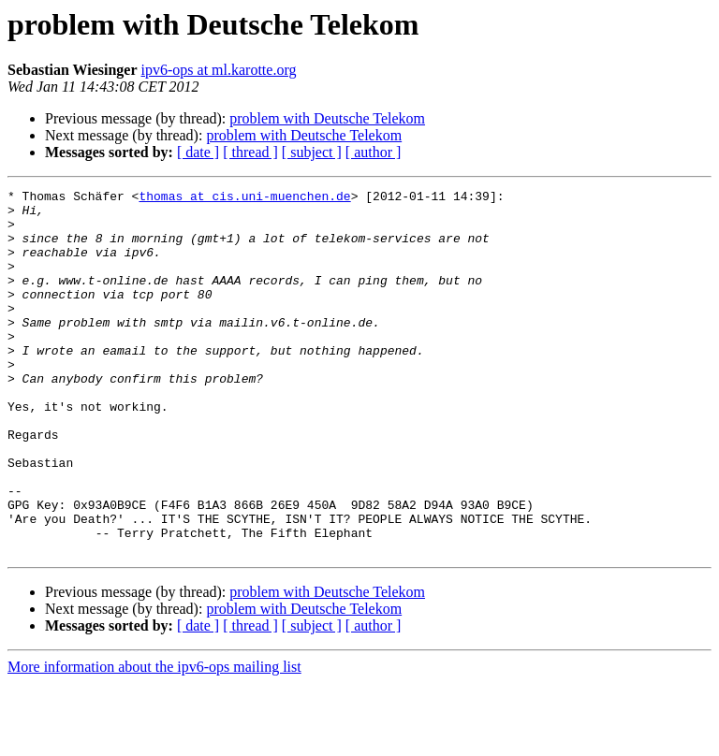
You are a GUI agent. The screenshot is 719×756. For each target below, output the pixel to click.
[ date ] (198, 152)
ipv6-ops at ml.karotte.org (219, 70)
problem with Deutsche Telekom (327, 118)
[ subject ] (312, 152)
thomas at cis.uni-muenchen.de (244, 198)
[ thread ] (250, 152)
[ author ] (373, 152)
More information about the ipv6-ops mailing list (154, 740)
